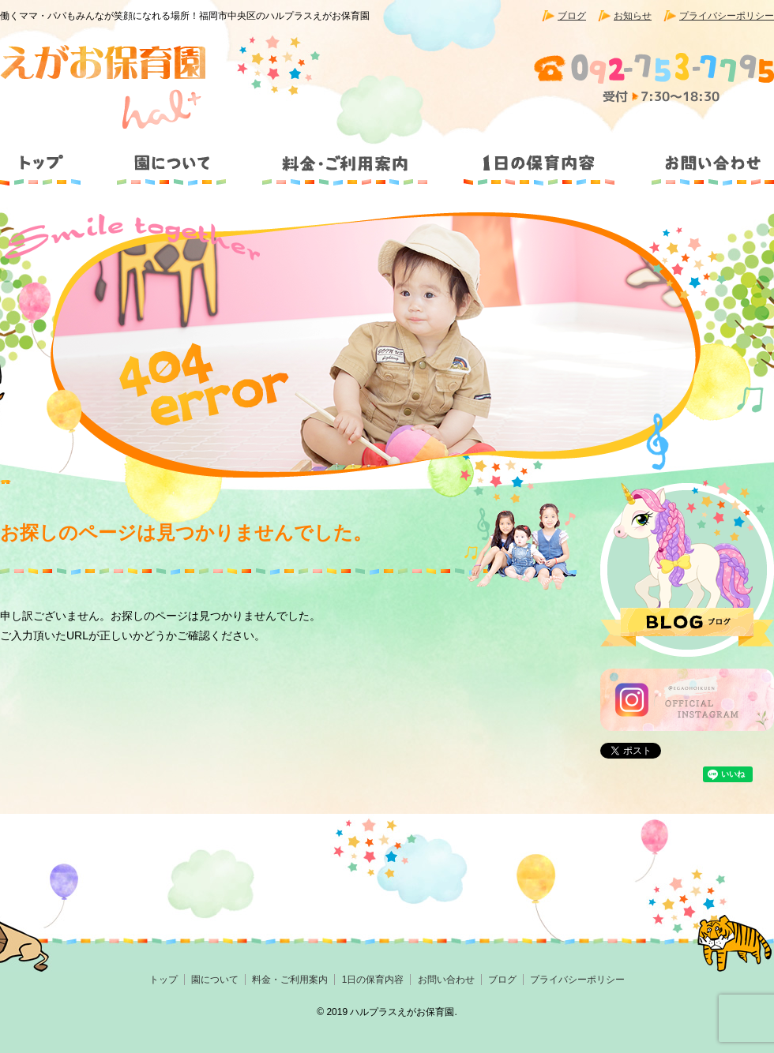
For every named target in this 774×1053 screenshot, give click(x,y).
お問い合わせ (702, 156)
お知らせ (633, 15)
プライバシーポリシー (726, 15)
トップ (48, 156)
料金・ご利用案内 (345, 156)
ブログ (572, 15)
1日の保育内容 (538, 156)
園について (170, 156)
